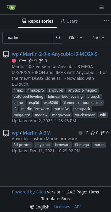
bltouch (93, 96)
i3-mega (82, 144)
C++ (19, 60)
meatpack (81, 108)
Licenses (62, 206)
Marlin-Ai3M (37, 133)
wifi (103, 114)
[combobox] (76, 37)
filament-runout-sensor (82, 102)
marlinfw (61, 108)
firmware (62, 144)
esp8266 (51, 102)
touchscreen (85, 114)
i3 (15, 108)
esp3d (34, 102)
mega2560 (61, 114)
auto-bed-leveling (28, 96)
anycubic (56, 90)
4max (18, 90)
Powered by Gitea (29, 192)
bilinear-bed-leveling (65, 96)
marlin (99, 144)
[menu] (39, 207)
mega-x (41, 114)
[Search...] (58, 37)
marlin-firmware (35, 108)
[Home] (11, 7)
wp (15, 54)
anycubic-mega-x (82, 90)
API (77, 206)
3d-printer (22, 144)
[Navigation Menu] (102, 7)
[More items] (106, 21)
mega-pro (22, 114)
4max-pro (36, 90)
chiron (19, 102)
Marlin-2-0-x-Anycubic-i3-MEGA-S (60, 54)
